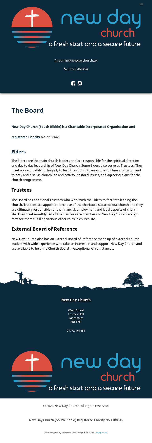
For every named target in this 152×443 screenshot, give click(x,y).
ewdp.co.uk (101, 432)
